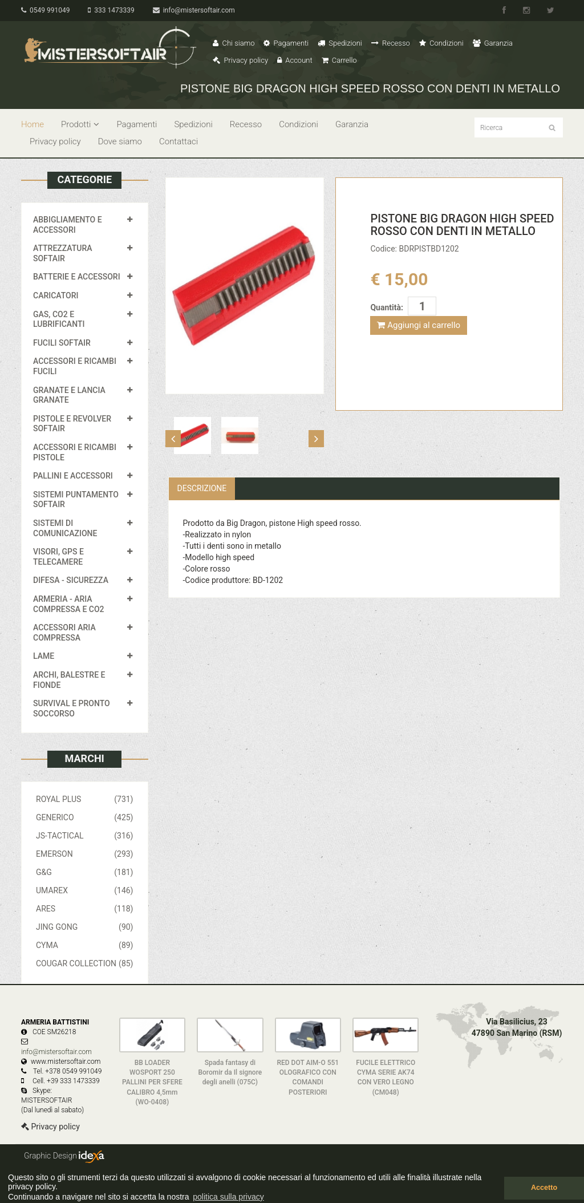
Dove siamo (120, 141)
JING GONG (84, 927)
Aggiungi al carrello (418, 325)
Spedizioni (340, 43)
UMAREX (84, 890)
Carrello (339, 60)
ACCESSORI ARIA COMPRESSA (64, 632)
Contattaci (178, 141)
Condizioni (441, 43)
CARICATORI (56, 295)
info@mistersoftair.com (194, 10)
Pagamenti (286, 43)
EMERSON (84, 854)
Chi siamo (233, 43)
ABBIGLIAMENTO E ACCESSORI (67, 224)
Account (294, 60)
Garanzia (493, 43)
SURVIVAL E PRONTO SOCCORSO (71, 708)
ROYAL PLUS (84, 799)
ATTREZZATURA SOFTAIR (62, 253)
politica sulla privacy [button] (228, 1196)
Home (32, 124)
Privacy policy (240, 60)
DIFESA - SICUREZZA (70, 580)
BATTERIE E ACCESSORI (76, 276)
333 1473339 (111, 10)
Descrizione (202, 488)
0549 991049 (45, 10)
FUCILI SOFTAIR (62, 342)
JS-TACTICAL (84, 835)
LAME (43, 656)
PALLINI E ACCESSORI (73, 475)
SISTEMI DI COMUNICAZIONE (65, 528)
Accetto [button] (544, 1188)
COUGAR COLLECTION (84, 963)
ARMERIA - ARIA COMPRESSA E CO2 (68, 604)
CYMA (84, 945)
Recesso (390, 43)
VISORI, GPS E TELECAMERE (58, 556)
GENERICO (84, 817)
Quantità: (386, 307)
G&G (84, 872)
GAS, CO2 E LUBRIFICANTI (58, 319)
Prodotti (80, 124)
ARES (84, 908)
